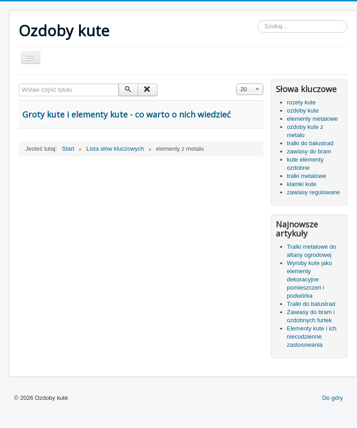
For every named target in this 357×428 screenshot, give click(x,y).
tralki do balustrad (310, 143)
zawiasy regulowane (313, 192)
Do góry (332, 397)
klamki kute (302, 184)
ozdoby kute (303, 110)
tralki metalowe (307, 175)
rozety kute (301, 102)
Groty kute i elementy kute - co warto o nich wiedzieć (126, 114)
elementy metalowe (312, 118)
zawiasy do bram (309, 151)
